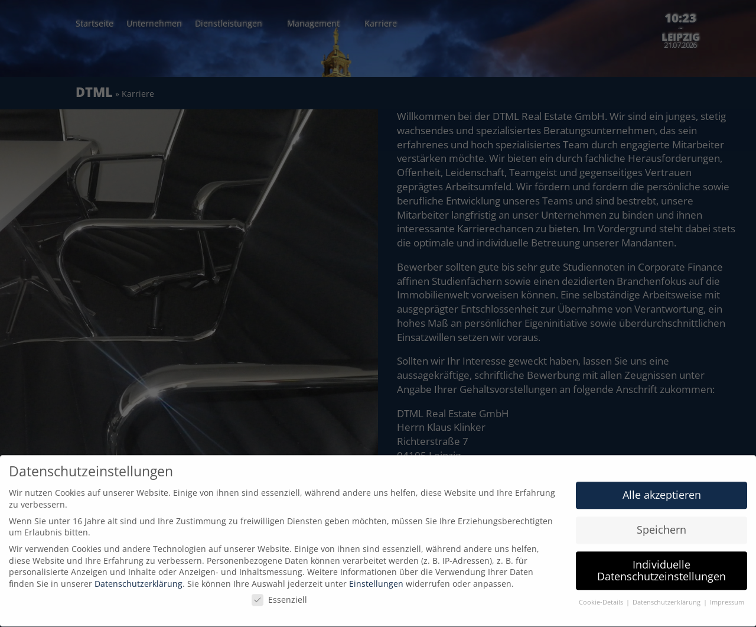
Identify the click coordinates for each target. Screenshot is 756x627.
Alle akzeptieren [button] (662, 489)
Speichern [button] (661, 524)
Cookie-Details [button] (602, 597)
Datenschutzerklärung (138, 578)
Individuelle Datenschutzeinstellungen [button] (661, 565)
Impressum (727, 597)
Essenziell (279, 594)
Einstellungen (376, 578)
